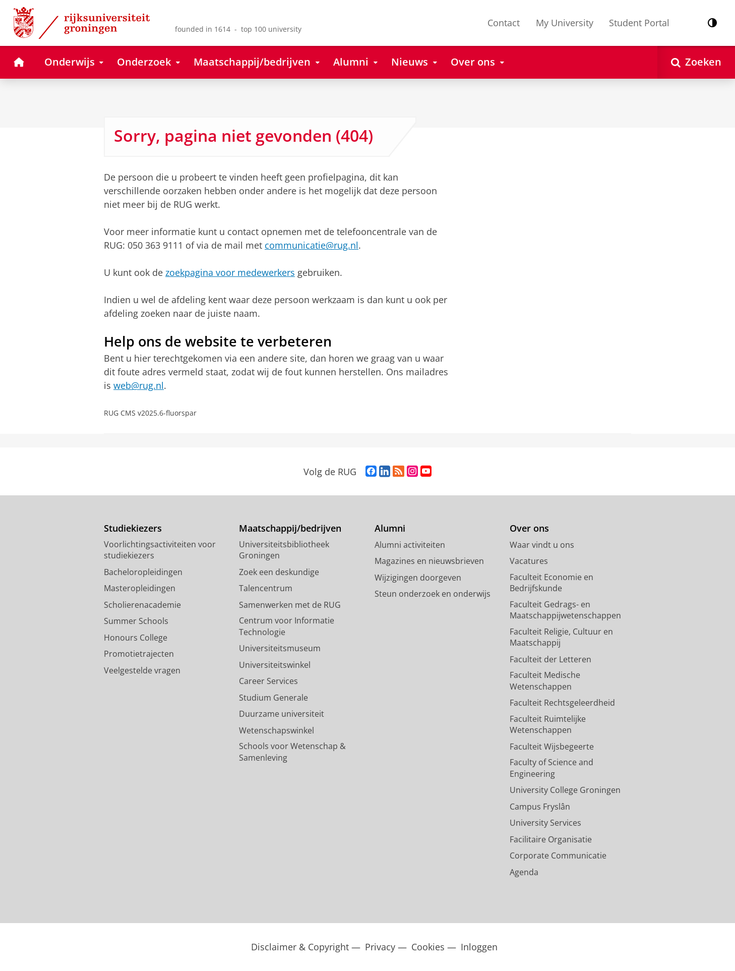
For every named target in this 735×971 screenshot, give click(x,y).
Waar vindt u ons (542, 544)
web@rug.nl (138, 385)
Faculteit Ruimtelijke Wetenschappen (548, 724)
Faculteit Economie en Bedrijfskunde (551, 583)
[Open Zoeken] (696, 62)
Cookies (428, 947)
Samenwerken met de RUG (290, 604)
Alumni (390, 528)
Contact (503, 23)
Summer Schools (136, 620)
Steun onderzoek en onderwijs (433, 593)
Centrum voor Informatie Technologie (286, 626)
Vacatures (529, 560)
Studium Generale (273, 697)
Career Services (268, 681)
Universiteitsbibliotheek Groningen (284, 550)
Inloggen (479, 947)
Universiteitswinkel (275, 664)
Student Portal (639, 23)
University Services (545, 822)
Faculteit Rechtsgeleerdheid (562, 702)
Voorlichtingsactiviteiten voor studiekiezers (160, 550)
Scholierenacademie (142, 604)
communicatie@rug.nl (311, 245)
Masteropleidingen (139, 588)
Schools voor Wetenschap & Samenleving (292, 751)
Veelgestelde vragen (142, 670)
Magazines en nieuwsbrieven (429, 560)
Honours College (135, 637)
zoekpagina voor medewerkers (230, 272)
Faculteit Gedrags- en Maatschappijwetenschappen (565, 610)
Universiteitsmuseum (280, 648)
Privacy (380, 947)
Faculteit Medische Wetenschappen (545, 680)
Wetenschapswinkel (276, 730)
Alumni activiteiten (410, 544)
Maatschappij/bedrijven (290, 528)
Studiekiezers (133, 528)
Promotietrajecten (139, 653)
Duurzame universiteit (281, 713)
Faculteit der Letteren (550, 659)
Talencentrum (265, 588)
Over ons (529, 528)
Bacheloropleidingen (143, 572)
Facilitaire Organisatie (551, 839)
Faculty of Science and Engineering (551, 768)
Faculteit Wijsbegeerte (552, 746)
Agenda (524, 872)
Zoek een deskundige (279, 572)
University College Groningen (565, 789)
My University (564, 23)
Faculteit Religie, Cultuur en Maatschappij (561, 637)
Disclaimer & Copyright (300, 947)
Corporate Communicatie (558, 855)
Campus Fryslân (540, 806)
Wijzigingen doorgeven (418, 577)
